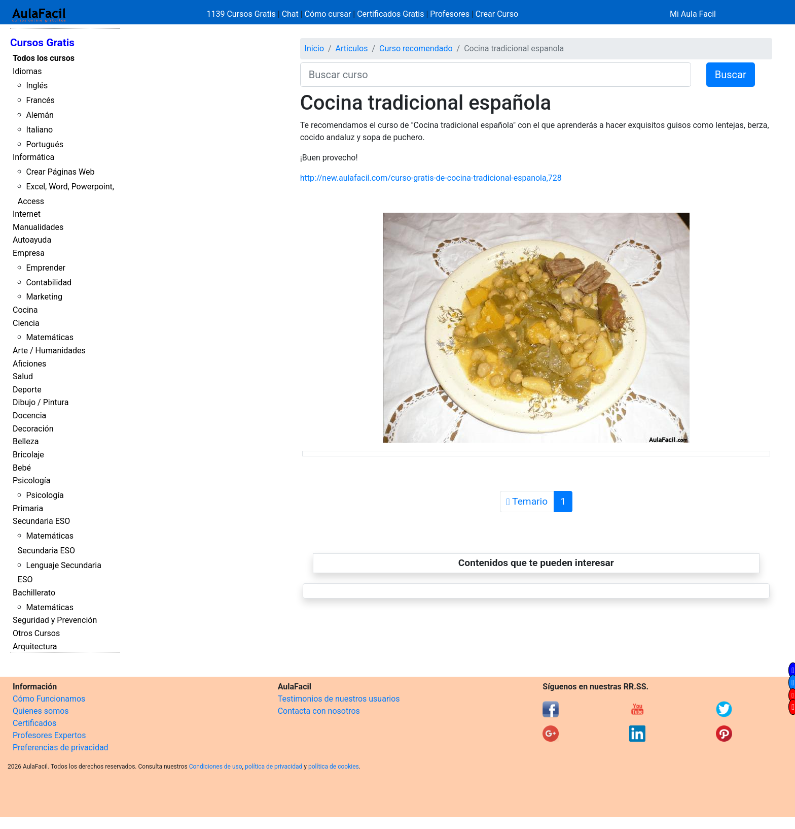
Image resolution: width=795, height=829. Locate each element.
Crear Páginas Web (60, 172)
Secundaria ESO (41, 521)
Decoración (33, 429)
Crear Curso (497, 14)
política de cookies (333, 766)
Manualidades (38, 227)
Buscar (730, 75)
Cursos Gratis (42, 43)
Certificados (34, 723)
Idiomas (27, 71)
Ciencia (26, 323)
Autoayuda (32, 240)
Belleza (26, 441)
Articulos (352, 48)
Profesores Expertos (49, 735)
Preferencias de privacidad (61, 747)
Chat (290, 14)
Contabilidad (48, 282)
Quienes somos (41, 711)
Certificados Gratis (390, 14)
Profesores (449, 14)
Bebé (22, 468)
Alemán (39, 115)
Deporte (27, 389)
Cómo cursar (328, 14)
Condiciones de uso (215, 766)
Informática (33, 157)
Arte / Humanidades (49, 350)
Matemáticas (50, 337)
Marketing (44, 297)
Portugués (44, 144)
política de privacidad (273, 766)
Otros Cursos (36, 633)
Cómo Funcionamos (49, 699)
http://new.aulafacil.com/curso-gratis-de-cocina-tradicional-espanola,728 (431, 178)
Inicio (314, 48)
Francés (40, 100)
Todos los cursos (44, 58)
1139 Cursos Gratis (242, 14)
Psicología (31, 480)
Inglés (37, 85)
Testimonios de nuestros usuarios (339, 699)
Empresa (29, 253)
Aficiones (29, 364)
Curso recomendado (416, 48)
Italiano (39, 130)
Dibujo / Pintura (40, 402)
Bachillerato (34, 593)
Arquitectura (35, 646)
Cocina (25, 310)
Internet (27, 214)
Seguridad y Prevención (55, 620)
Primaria (28, 508)
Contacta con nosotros (319, 711)
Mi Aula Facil (693, 14)
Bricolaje (28, 454)
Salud (23, 376)
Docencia (29, 415)
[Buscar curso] (495, 74)
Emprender (45, 268)
